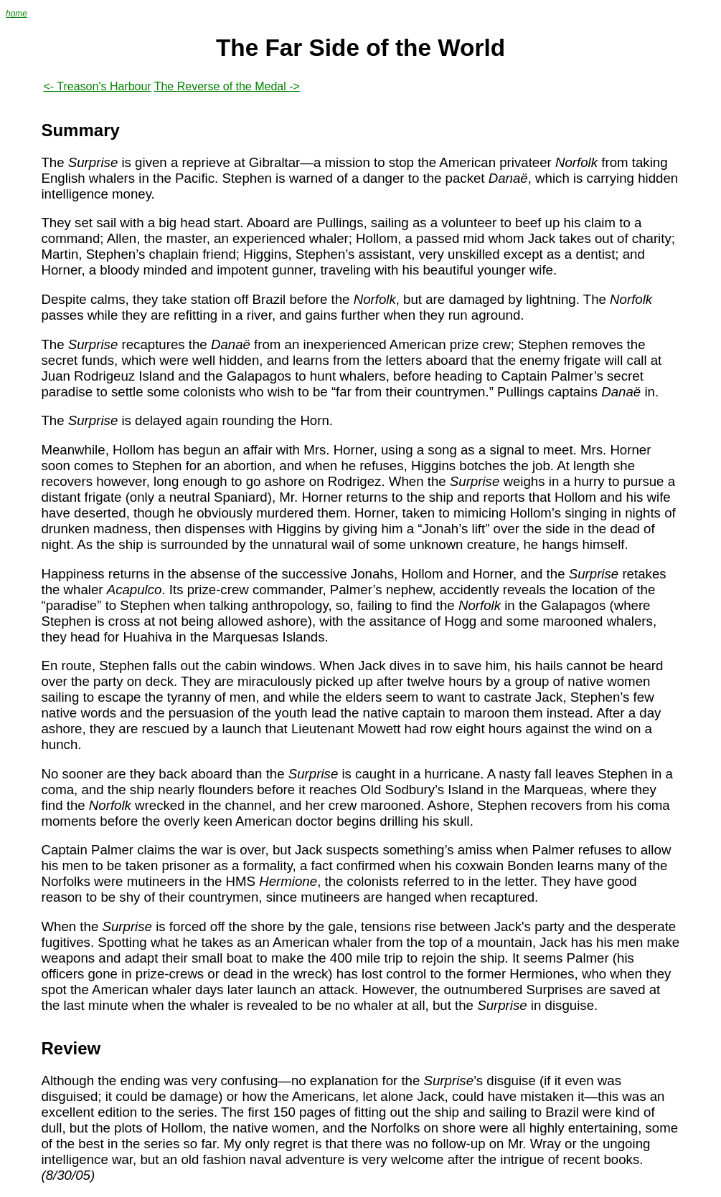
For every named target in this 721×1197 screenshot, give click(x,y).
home (16, 14)
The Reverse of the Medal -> (227, 86)
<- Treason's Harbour (97, 86)
